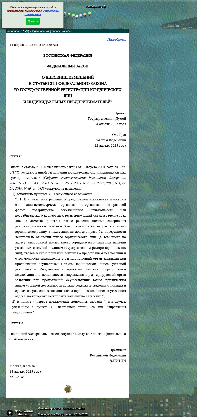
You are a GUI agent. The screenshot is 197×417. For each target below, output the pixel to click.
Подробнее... (116, 39)
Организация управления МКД (52, 31)
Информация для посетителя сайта (61, 408)
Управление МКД (17, 31)
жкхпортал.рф (95, 6)
